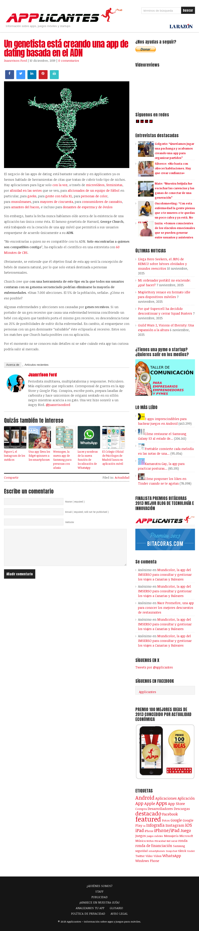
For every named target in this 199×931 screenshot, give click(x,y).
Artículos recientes (36, 364)
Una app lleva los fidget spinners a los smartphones (39, 455)
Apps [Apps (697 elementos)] (161, 803)
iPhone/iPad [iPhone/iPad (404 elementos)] (167, 830)
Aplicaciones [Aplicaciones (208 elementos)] (166, 798)
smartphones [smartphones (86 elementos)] (157, 851)
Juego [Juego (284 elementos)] (185, 830)
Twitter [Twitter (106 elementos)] (140, 856)
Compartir (11, 477)
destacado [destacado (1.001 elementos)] (148, 813)
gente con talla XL (58, 196)
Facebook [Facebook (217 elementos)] (170, 814)
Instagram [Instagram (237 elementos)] (174, 825)
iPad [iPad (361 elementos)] (139, 830)
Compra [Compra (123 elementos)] (141, 809)
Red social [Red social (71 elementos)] (172, 841)
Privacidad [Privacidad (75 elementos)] (160, 841)
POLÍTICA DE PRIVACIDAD (88, 914)
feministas (114, 185)
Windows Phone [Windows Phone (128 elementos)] (147, 861)
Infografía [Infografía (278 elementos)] (155, 825)
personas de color (94, 196)
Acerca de (12, 364)
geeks (31, 196)
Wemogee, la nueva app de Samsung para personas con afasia (62, 459)
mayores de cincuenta (56, 202)
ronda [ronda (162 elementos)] (183, 840)
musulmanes (21, 202)
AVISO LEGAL (119, 914)
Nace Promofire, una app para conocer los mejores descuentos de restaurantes (166, 607)
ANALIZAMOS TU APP (90, 908)
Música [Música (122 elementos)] (140, 841)
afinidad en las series (26, 190)
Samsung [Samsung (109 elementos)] (179, 846)
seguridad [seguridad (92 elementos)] (141, 851)
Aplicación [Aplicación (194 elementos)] (186, 798)
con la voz (59, 185)
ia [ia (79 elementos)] (144, 825)
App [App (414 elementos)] (139, 803)
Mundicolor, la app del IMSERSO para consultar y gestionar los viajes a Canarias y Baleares (165, 574)
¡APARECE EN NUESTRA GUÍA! (99, 902)
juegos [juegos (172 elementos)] (140, 835)
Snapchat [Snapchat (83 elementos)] (171, 851)
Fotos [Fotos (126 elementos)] (166, 820)
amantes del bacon (25, 207)
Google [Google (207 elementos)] (176, 820)
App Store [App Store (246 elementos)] (176, 803)
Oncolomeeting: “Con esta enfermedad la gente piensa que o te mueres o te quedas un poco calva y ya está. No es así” (166, 212)
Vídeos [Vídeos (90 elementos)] (157, 856)
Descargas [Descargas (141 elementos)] (182, 809)
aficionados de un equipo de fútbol (93, 190)
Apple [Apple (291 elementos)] (149, 803)
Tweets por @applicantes (154, 667)
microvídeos (95, 185)
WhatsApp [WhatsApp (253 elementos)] (171, 855)
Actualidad (122, 477)
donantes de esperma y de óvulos (88, 207)
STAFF (99, 891)
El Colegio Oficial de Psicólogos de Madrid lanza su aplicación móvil (113, 457)
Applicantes (147, 692)
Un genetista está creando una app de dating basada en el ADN (66, 48)
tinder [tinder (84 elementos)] (191, 851)
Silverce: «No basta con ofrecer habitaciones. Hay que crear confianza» (173, 168)
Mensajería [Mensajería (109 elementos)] (171, 836)
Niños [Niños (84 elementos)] (150, 841)
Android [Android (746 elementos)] (144, 797)
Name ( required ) (75, 501)
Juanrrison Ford (15, 61)
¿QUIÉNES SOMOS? (99, 886)
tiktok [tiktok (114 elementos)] (182, 851)
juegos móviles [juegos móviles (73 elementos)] (155, 836)
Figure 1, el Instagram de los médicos (14, 455)
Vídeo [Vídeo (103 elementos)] (149, 856)
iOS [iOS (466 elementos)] (188, 825)
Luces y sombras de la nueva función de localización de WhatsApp (88, 459)
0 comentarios (68, 61)
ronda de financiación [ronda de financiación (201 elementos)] (153, 845)
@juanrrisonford (58, 405)
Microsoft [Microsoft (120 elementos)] (186, 836)
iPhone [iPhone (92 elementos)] (149, 831)
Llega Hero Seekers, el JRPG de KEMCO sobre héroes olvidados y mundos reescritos (162, 264)
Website (69, 522)
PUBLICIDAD (99, 897)
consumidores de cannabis (102, 202)
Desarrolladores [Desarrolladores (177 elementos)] (160, 808)
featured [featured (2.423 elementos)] (148, 818)
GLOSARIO (116, 908)
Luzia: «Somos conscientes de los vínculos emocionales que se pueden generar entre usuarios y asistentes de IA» (166, 232)
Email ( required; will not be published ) (87, 511)
